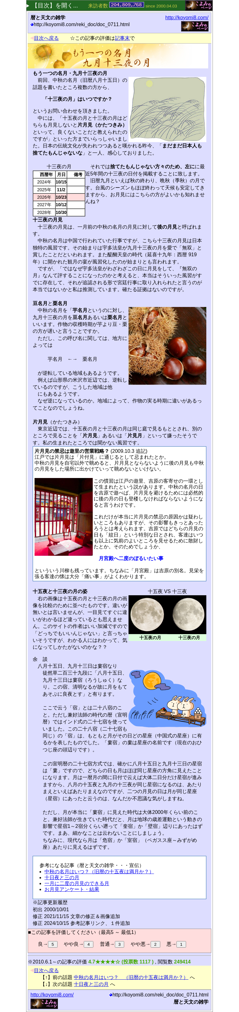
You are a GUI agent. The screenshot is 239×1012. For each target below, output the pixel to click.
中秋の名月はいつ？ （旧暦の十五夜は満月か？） (131, 977)
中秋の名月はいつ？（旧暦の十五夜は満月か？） (99, 871)
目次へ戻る (44, 38)
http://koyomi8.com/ (187, 17)
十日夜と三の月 (62, 877)
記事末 (122, 38)
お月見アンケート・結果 (72, 889)
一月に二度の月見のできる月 (77, 883)
